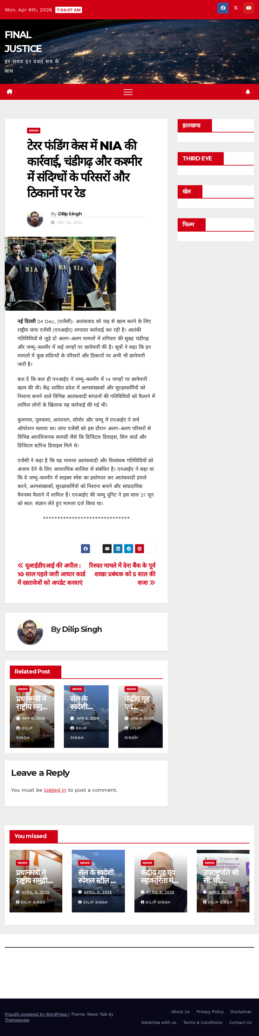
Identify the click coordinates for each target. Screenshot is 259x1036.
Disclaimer (241, 1011)
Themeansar (17, 1020)
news (33, 130)
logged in (55, 790)
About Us (180, 1011)
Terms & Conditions (202, 1022)
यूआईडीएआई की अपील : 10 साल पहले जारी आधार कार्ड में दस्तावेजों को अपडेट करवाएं (51, 574)
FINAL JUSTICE (41, 967)
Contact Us (240, 1022)
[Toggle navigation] (128, 91)
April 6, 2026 (36, 892)
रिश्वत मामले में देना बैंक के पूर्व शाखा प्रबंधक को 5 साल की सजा (122, 574)
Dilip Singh (70, 214)
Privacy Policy (209, 1011)
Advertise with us (158, 1022)
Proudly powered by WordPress (37, 1014)
